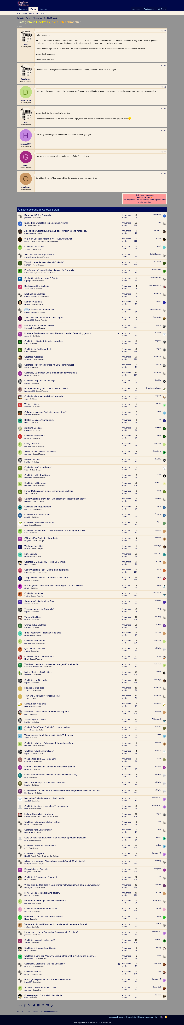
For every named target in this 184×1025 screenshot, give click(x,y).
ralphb (26, 824)
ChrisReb (27, 430)
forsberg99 (28, 887)
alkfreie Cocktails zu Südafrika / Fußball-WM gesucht (49, 767)
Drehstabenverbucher (153, 388)
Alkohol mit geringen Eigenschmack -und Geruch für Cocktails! (54, 861)
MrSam (26, 423)
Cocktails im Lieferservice (41, 309)
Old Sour (27, 241)
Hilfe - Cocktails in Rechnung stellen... (42, 893)
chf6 (25, 848)
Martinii (158, 624)
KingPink (158, 396)
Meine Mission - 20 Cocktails (38, 672)
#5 (165, 130)
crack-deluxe (28, 761)
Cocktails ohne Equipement (37, 507)
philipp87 (27, 895)
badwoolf (27, 966)
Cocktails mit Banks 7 (34, 436)
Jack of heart (28, 289)
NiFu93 (158, 404)
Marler (159, 475)
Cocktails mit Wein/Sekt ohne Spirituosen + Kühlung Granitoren (54, 530)
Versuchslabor (36, 249)
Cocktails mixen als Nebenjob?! (39, 940)
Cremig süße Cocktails (35, 625)
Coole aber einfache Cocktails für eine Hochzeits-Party (50, 774)
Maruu (26, 919)
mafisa (159, 829)
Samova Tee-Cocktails (35, 704)
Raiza (26, 344)
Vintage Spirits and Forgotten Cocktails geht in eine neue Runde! (55, 924)
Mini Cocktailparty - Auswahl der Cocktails (44, 782)
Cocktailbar (37, 218)
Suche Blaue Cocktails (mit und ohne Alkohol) (46, 223)
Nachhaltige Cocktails (34, 294)
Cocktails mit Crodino (34, 640)
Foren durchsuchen (36, 13)
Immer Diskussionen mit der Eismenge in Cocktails (48, 491)
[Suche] (161, 9)
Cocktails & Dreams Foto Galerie (40, 948)
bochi (26, 809)
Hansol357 (28, 982)
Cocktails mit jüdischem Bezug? (39, 380)
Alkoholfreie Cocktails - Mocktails (40, 451)
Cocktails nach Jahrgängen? (38, 830)
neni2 (26, 777)
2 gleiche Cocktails (33, 428)
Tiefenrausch (156, 593)
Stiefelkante (157, 451)
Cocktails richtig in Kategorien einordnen (43, 341)
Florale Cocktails (32, 459)
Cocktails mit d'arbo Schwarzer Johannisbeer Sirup (48, 743)
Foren (33, 9)
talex (26, 564)
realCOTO (27, 509)
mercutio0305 (29, 320)
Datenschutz (131, 1017)
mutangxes (28, 556)
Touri (26, 690)
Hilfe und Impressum (145, 1017)
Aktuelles (43, 9)
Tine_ (159, 522)
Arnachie (158, 506)
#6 (165, 152)
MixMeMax (28, 706)
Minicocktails (30, 554)
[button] (49, 9)
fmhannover (157, 215)
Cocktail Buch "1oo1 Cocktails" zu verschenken (47, 727)
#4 (165, 109)
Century (158, 569)
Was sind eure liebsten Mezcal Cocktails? (44, 262)
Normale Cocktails (33, 302)
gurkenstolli (28, 218)
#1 (165, 31)
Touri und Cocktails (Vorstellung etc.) (42, 696)
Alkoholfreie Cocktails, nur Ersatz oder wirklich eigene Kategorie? (55, 231)
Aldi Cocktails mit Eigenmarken (39, 254)
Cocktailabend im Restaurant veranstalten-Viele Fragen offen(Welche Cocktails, (62, 790)
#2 (165, 65)
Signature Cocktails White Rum (39, 601)
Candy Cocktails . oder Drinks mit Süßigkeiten (46, 570)
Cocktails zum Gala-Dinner (37, 514)
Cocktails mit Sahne (34, 246)
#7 (165, 174)
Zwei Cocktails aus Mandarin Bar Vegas (43, 317)
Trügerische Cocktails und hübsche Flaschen (46, 577)
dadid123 (158, 333)
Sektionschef (28, 273)
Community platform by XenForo (92, 1022)
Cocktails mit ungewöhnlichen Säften (42, 822)
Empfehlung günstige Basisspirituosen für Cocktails (49, 270)
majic (26, 525)
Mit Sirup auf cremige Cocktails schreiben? (45, 900)
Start (156, 1017)
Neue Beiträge (22, 13)
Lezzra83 (27, 911)
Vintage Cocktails (32, 617)
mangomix (27, 336)
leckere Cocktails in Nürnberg (38, 814)
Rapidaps (27, 281)
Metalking (158, 498)
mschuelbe (28, 832)
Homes (158, 837)
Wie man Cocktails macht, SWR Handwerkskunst (48, 239)
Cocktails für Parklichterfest (37, 349)
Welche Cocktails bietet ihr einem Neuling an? (46, 711)
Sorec (159, 758)
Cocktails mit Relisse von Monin (39, 522)
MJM (159, 467)
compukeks (157, 900)
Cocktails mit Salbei (33, 593)
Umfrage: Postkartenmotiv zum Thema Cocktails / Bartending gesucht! (58, 333)
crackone (158, 530)
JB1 (25, 225)
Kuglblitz (158, 341)
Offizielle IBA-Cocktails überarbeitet (41, 538)
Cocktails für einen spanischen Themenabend (46, 806)
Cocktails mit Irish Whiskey (37, 475)
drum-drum (28, 446)
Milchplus (158, 648)
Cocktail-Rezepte (34, 225)
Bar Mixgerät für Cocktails (36, 286)
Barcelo (158, 672)
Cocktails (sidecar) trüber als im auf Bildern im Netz (49, 365)
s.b (160, 419)
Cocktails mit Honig (33, 357)
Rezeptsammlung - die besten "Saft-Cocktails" (46, 388)
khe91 (159, 246)
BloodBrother (28, 793)
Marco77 (158, 483)
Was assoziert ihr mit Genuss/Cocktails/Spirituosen (48, 735)
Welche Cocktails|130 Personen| (40, 759)
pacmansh (27, 935)
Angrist (158, 325)
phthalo (26, 588)
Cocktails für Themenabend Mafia (40, 908)
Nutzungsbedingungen (116, 1017)
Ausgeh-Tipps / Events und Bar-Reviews (45, 241)
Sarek (26, 533)
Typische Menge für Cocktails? (39, 609)
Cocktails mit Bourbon (34, 483)
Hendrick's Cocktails (34, 688)
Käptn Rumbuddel (155, 285)
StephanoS (28, 328)
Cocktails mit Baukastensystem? (40, 845)
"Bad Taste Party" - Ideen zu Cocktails (42, 633)
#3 (165, 87)
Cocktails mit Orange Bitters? (38, 467)
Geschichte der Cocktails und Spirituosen (44, 916)
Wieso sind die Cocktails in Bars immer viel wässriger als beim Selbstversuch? (62, 885)
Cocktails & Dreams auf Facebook (40, 877)
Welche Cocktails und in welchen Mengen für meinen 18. (51, 664)
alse (20, 26)
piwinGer (158, 727)
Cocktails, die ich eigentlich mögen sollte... (44, 396)
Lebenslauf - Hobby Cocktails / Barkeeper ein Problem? (51, 932)
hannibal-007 (156, 798)
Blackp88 (27, 864)
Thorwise (158, 995)
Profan (159, 971)
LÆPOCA (27, 265)
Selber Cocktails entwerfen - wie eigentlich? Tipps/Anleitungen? (54, 499)
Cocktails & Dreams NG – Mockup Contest (44, 562)
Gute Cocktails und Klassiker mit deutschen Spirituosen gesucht (55, 838)
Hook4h (27, 817)
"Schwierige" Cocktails (35, 719)
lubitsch (158, 924)
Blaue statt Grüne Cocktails (37, 215)
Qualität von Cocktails (34, 648)
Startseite (23, 9)
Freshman (157, 293)
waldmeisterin (29, 572)
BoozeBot (27, 415)
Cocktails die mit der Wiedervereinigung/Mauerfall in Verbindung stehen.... (60, 956)
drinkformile (28, 675)
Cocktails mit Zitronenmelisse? (39, 751)
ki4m (26, 352)
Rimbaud (27, 627)
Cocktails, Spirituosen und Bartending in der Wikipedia (50, 373)
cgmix (159, 585)
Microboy (158, 427)
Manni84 (27, 304)
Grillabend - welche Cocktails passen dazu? (45, 412)
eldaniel (27, 549)
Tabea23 (27, 249)
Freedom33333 (29, 391)
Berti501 (158, 940)
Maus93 (27, 856)
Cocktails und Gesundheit (36, 680)
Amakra (27, 943)
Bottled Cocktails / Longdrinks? (39, 420)
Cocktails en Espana (34, 853)
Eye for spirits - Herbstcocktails (39, 325)
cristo (159, 955)
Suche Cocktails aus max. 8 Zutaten (41, 278)
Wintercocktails (31, 404)
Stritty (26, 470)
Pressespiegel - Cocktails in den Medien (43, 995)
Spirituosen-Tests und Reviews (44, 273)
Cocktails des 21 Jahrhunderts (39, 656)
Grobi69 (158, 301)
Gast (159, 877)
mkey (159, 609)
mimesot (27, 604)
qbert (159, 222)
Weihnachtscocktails (34, 546)
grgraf (26, 399)
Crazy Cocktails (31, 443)
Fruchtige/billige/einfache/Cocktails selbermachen (48, 979)
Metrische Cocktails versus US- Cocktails (44, 798)
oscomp (27, 620)
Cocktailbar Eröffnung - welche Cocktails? (44, 964)
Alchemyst (27, 359)
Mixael (159, 577)
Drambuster (157, 317)
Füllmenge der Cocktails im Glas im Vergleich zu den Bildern (53, 585)
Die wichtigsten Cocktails (36, 869)
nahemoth (27, 407)
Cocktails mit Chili (33, 971)
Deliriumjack (157, 963)
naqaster (158, 884)
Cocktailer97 (28, 233)
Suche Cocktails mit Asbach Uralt (40, 987)
